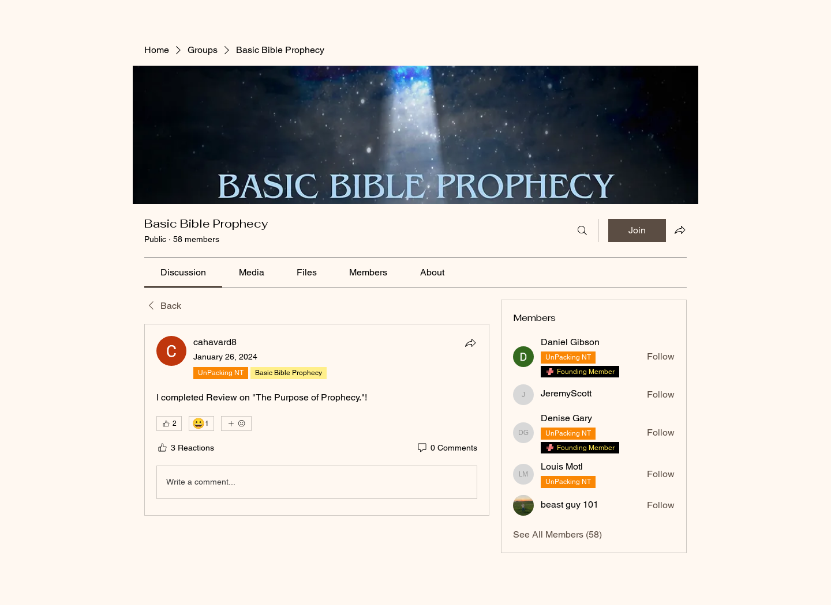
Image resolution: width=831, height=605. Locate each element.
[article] (316, 419)
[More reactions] (236, 423)
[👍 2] (169, 423)
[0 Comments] (446, 448)
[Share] (470, 343)
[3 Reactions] (185, 448)
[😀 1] (201, 423)
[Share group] (680, 230)
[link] (183, 272)
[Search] (582, 230)
